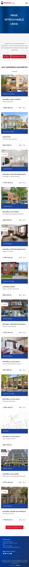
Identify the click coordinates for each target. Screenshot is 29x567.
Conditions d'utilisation (15, 562)
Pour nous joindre (18, 56)
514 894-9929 (8, 545)
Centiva (17, 565)
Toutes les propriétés (14, 527)
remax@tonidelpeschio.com (13, 547)
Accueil (6, 56)
